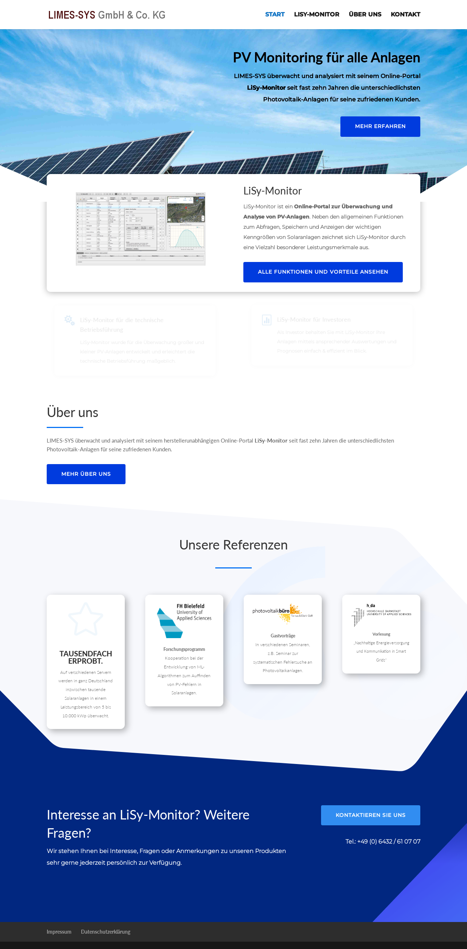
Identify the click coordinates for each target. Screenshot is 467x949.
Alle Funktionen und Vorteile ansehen (323, 272)
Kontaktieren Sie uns (371, 815)
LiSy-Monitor (316, 15)
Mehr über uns (86, 474)
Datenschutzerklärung (105, 932)
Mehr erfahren (380, 126)
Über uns (365, 15)
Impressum (59, 932)
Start (275, 15)
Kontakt (405, 15)
